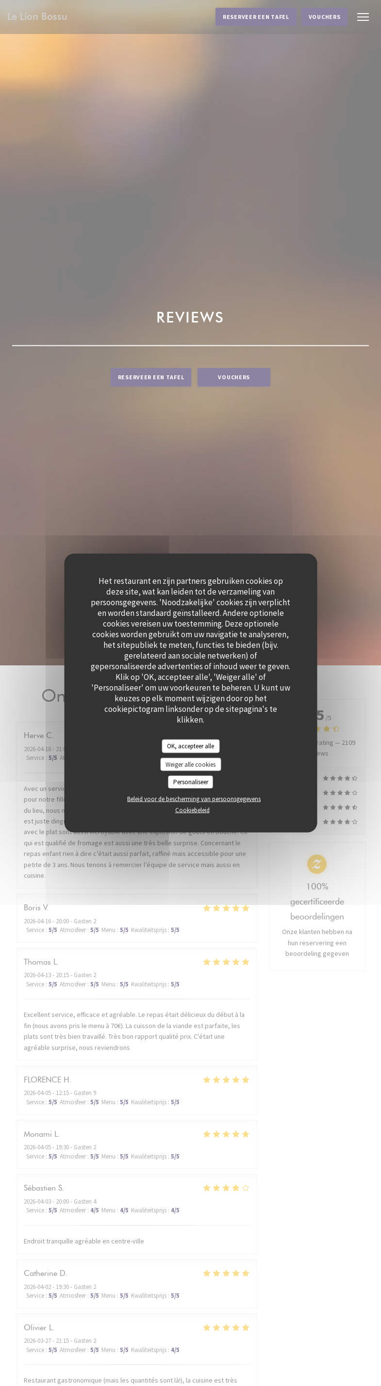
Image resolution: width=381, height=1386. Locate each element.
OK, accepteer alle (190, 746)
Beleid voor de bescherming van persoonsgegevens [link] (194, 798)
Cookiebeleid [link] (192, 810)
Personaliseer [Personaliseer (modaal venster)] (190, 782)
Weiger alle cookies (190, 764)
